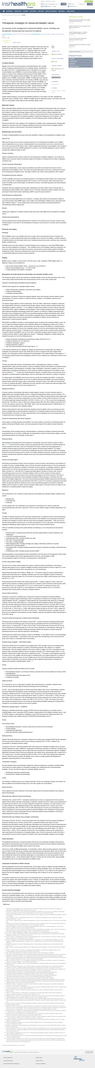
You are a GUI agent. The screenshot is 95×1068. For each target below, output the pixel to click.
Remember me (73, 6)
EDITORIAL (61, 11)
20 (64, 353)
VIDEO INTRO (71, 11)
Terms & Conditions (41, 1063)
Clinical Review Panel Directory (11, 1063)
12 (6, 213)
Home (3, 15)
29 (39, 550)
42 (20, 820)
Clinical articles (16, 15)
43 (16, 856)
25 (33, 434)
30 (34, 572)
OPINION (25, 11)
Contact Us (48, 1)
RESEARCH (18, 11)
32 (17, 600)
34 (36, 621)
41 (21, 799)
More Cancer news (74, 51)
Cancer (9, 15)
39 (32, 731)
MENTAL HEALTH (74, 66)
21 (65, 353)
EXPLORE (41, 11)
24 (16, 372)
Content (49, 6)
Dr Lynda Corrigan (6, 34)
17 (27, 318)
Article (6, 42)
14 (27, 246)
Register (87, 1)
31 (38, 581)
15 (22, 307)
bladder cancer (55, 84)
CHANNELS (9, 11)
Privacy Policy (39, 1060)
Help (54, 1)
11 (16, 202)
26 (6, 444)
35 (18, 636)
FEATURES (33, 11)
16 (23, 307)
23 (14, 372)
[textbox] (52, 4)
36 (41, 653)
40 (15, 746)
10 (51, 191)
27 (8, 444)
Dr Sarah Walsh (36, 34)
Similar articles (17, 42)
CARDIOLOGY (73, 61)
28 (52, 520)
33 (37, 610)
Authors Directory (8, 1057)
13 (9, 224)
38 (32, 660)
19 (35, 333)
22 (9, 357)
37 (31, 660)
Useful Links (39, 1057)
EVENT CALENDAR (51, 11)
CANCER (4, 19)
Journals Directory (8, 1060)
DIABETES (72, 64)
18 (22, 329)
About (43, 1)
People (54, 6)
